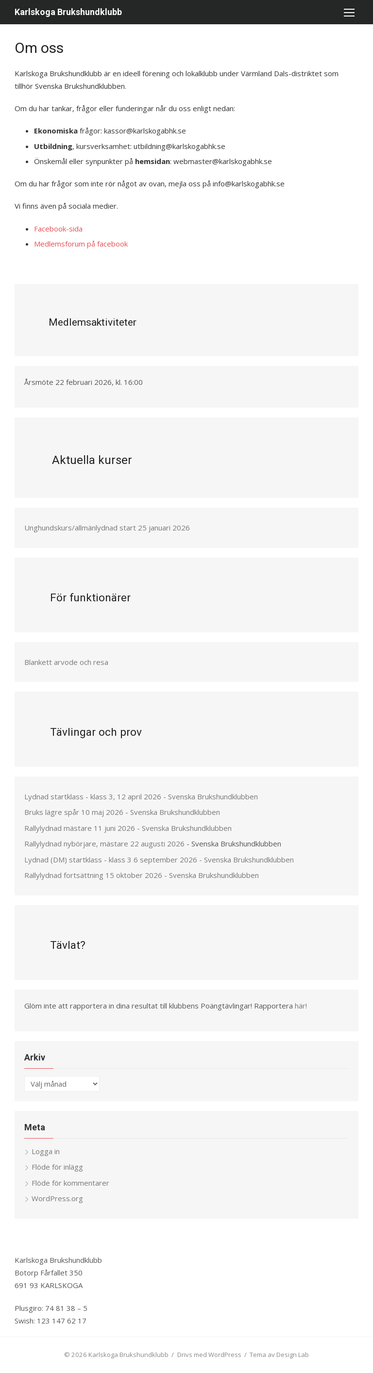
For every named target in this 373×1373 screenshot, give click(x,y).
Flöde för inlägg (57, 1167)
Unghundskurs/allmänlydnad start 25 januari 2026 (107, 527)
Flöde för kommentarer (70, 1183)
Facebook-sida (58, 228)
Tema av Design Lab (279, 1354)
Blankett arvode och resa (66, 662)
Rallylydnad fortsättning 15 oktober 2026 (93, 875)
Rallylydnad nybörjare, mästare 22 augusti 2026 (104, 843)
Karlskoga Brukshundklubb (68, 12)
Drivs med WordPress (209, 1354)
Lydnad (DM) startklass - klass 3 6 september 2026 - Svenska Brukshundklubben (159, 859)
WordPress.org (57, 1198)
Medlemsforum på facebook (81, 243)
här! (301, 1005)
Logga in (46, 1151)
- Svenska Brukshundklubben (210, 796)
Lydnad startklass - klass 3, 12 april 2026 (92, 796)
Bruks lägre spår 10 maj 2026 (73, 812)
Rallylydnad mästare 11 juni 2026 (79, 828)
